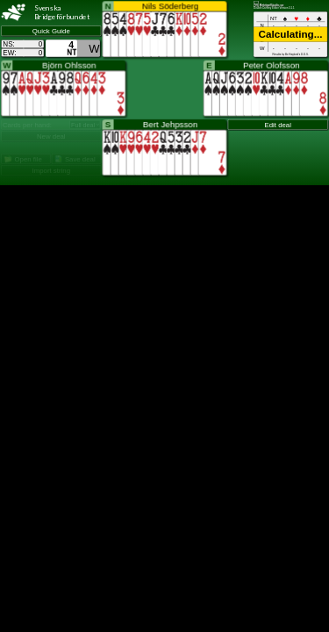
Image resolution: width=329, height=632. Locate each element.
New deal (51, 136)
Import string (51, 171)
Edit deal (278, 125)
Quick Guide (51, 31)
